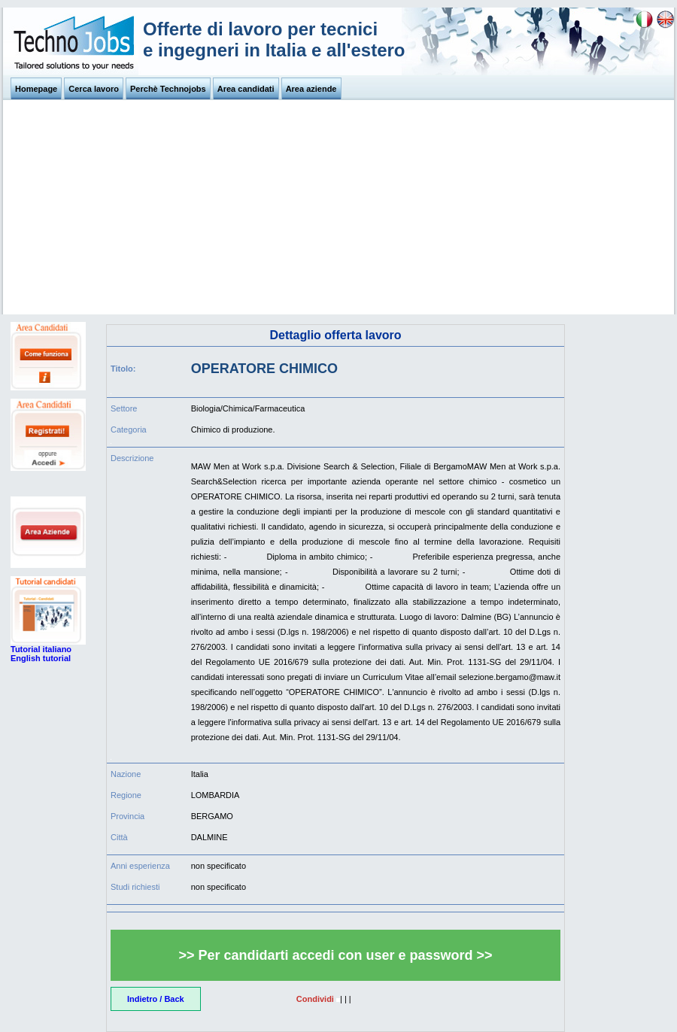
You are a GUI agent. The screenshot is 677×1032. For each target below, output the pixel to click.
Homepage (36, 88)
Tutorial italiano (41, 649)
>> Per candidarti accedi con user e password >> (335, 955)
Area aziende (311, 88)
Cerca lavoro (93, 88)
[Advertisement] (338, 209)
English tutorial (41, 658)
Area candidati (246, 88)
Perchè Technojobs (168, 88)
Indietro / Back (155, 998)
